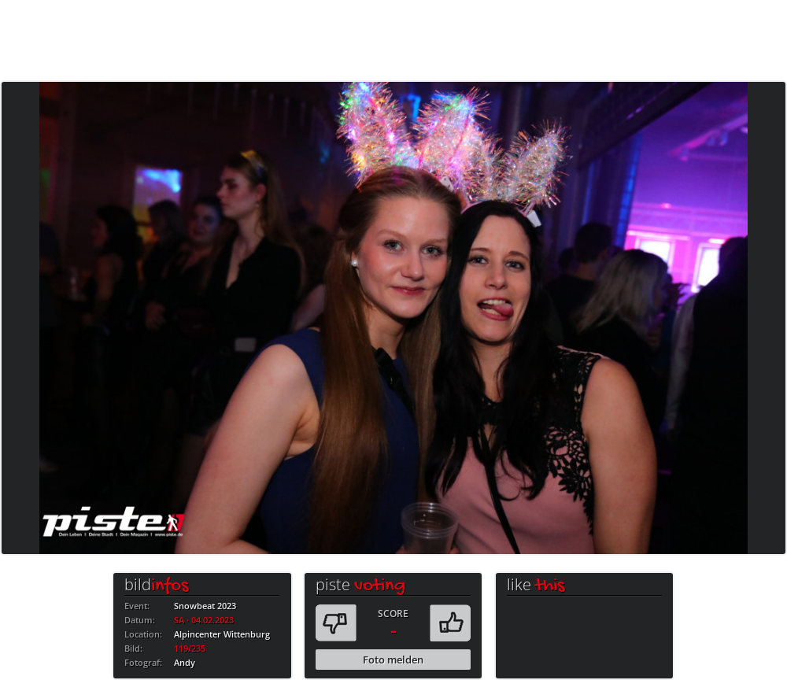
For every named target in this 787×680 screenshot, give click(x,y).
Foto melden (393, 659)
